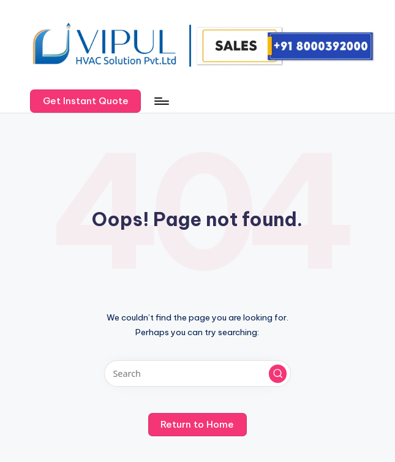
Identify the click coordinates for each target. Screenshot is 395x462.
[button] (85, 101)
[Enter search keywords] (197, 373)
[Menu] (160, 101)
